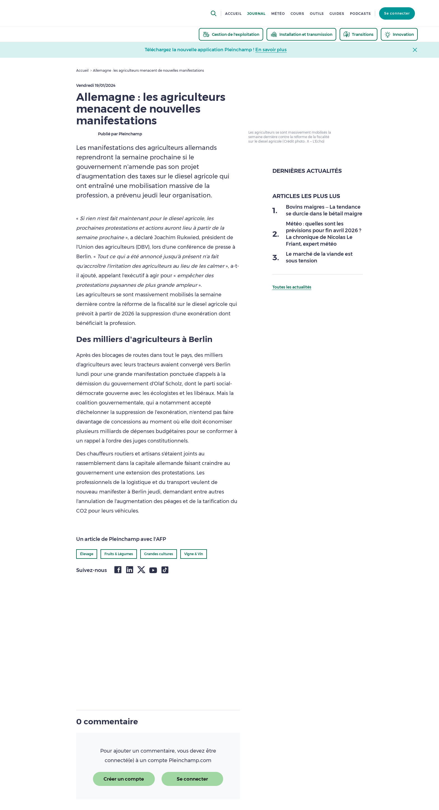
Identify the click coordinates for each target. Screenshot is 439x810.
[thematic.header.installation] (301, 34)
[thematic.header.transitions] (358, 34)
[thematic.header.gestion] (231, 34)
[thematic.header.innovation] (399, 34)
